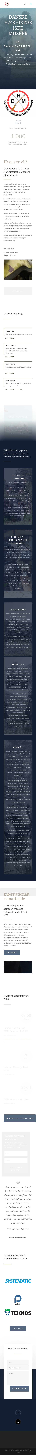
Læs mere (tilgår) (14, 389)
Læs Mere (9, 357)
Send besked (19, 1389)
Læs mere (9, 338)
